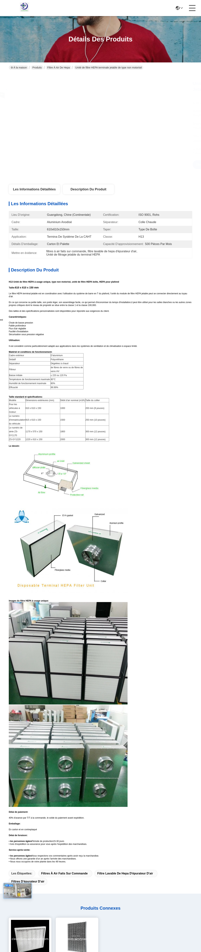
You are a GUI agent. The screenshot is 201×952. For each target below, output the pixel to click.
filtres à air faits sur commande (64, 873)
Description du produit (88, 189)
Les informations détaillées (34, 189)
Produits (37, 67)
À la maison (19, 67)
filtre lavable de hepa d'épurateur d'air (125, 873)
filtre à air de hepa (58, 67)
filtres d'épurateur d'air (27, 881)
